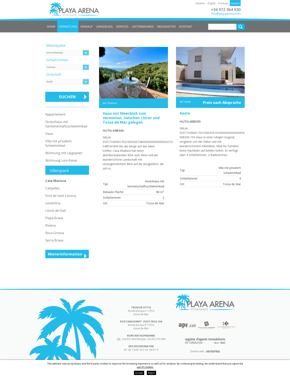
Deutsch (235, 3)
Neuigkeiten (166, 26)
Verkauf (86, 26)
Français (223, 3)
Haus (49, 133)
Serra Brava (54, 240)
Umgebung (104, 26)
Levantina (52, 203)
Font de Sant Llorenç (60, 195)
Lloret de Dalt (55, 210)
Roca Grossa (54, 233)
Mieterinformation (65, 254)
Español (200, 3)
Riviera (50, 225)
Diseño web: (205, 351)
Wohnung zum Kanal (61, 160)
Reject (151, 373)
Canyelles (52, 188)
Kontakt (186, 26)
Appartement (55, 114)
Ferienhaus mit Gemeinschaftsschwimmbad (66, 124)
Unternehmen (143, 26)
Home (51, 26)
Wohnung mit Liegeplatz (64, 153)
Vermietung (68, 26)
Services (122, 26)
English (211, 3)
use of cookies (145, 367)
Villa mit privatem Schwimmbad (58, 143)
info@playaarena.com (226, 13)
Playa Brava (54, 218)
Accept (139, 373)
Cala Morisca (55, 181)
